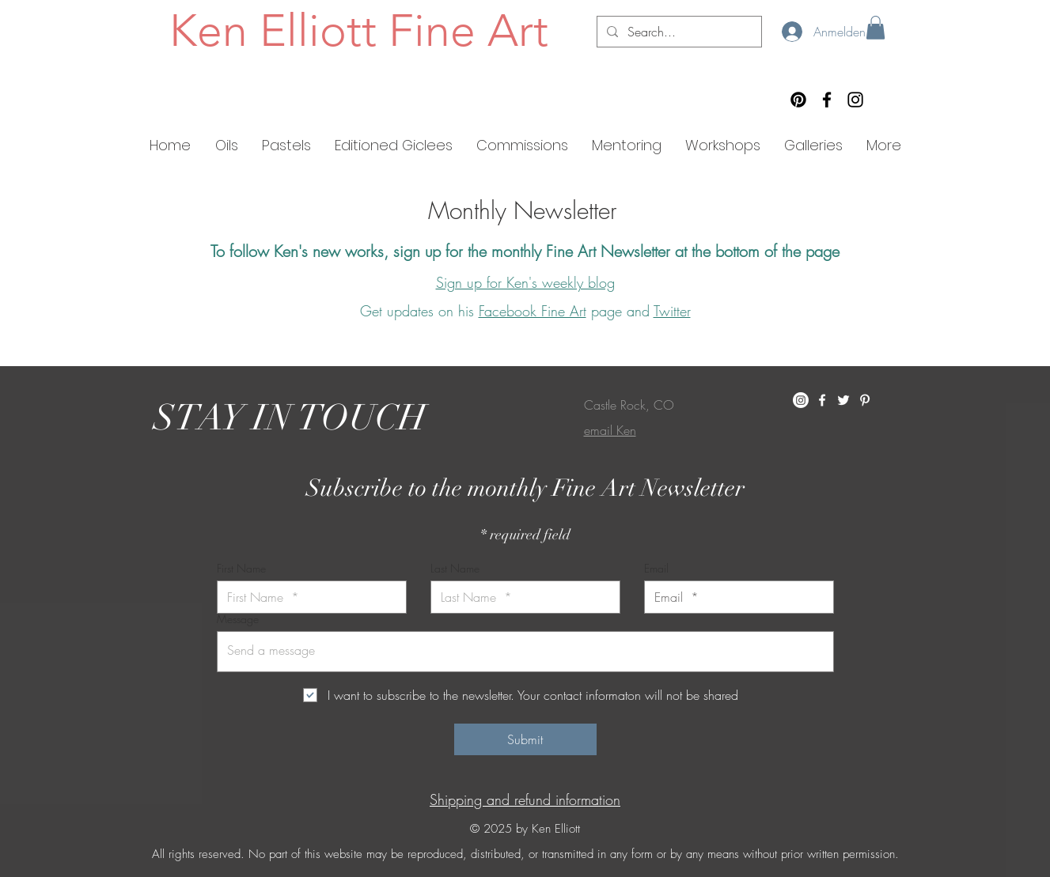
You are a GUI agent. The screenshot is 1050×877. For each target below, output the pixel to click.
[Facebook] (827, 99)
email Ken (610, 430)
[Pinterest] (798, 99)
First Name (241, 568)
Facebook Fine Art (532, 310)
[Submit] (525, 739)
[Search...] (677, 32)
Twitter (672, 310)
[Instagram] (855, 99)
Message (238, 619)
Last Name (455, 568)
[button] (875, 28)
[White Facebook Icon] (822, 400)
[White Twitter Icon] (843, 400)
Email (656, 568)
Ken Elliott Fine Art (358, 30)
